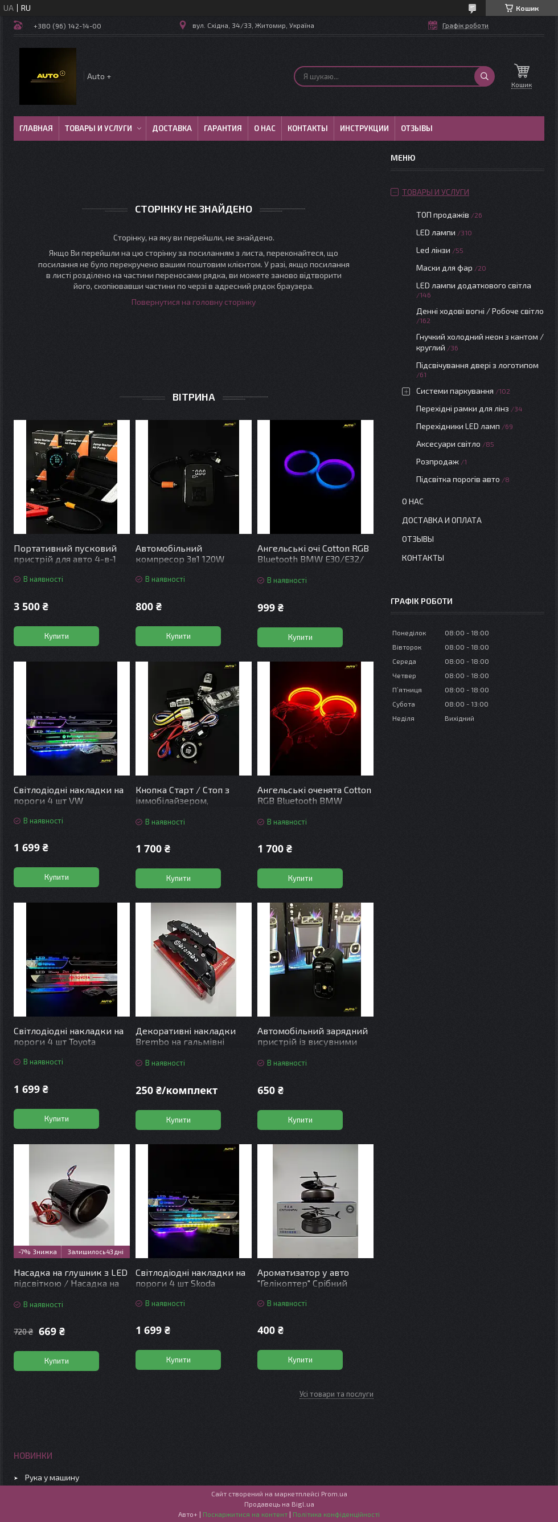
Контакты (308, 128)
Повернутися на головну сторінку (194, 302)
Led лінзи (433, 250)
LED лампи (436, 232)
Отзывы (417, 128)
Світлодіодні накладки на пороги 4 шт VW (69, 795)
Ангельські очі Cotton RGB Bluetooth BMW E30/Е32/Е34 (313, 558)
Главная (36, 128)
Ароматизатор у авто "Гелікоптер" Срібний (303, 1277)
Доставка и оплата (442, 520)
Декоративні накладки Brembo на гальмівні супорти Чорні (186, 1041)
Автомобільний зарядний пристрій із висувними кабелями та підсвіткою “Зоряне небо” (312, 1046)
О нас (265, 128)
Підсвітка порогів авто (458, 479)
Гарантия (223, 128)
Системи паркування (455, 390)
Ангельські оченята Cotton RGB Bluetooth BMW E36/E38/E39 (314, 800)
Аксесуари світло (448, 443)
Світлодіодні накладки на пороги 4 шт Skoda (190, 1277)
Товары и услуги (98, 128)
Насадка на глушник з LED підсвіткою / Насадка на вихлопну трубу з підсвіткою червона (71, 1288)
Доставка (172, 128)
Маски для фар (444, 267)
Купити (56, 635)
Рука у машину (52, 1477)
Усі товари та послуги (336, 1393)
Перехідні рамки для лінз (462, 408)
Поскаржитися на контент (245, 1514)
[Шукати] (484, 76)
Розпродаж (437, 461)
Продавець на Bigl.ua (279, 1504)
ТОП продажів (442, 214)
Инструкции (364, 128)
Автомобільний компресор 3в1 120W (180, 553)
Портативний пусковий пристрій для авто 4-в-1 (65, 553)
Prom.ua (334, 1493)
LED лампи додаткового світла (473, 285)
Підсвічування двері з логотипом (477, 365)
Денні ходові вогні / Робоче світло (480, 311)
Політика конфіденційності (336, 1514)
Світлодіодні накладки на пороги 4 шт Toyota (69, 1036)
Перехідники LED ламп (458, 426)
